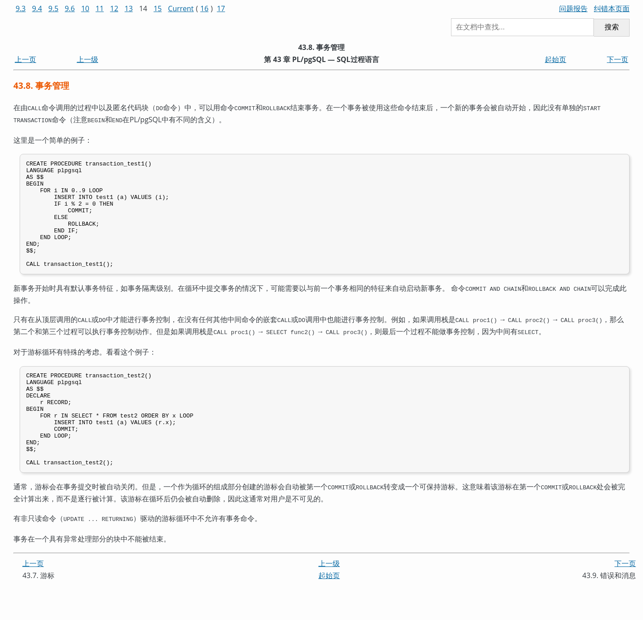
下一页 (617, 59)
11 (100, 8)
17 (221, 8)
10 (85, 8)
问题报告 (573, 8)
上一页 (25, 59)
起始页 (555, 59)
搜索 (612, 27)
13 (129, 8)
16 (204, 8)
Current (180, 8)
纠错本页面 (612, 8)
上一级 (87, 59)
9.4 (37, 8)
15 (158, 8)
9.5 (53, 8)
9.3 (21, 8)
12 (114, 8)
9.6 (70, 8)
